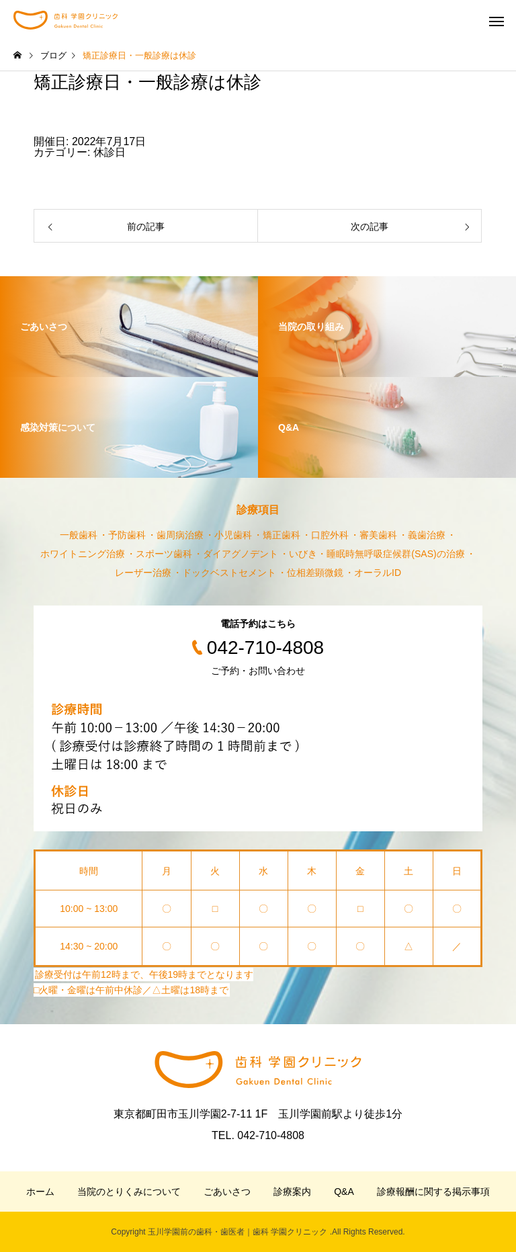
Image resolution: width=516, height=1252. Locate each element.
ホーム (40, 1191)
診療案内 (292, 1191)
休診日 (109, 152)
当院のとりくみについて (129, 1191)
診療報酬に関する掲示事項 (433, 1191)
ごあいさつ (227, 1191)
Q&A (344, 1191)
